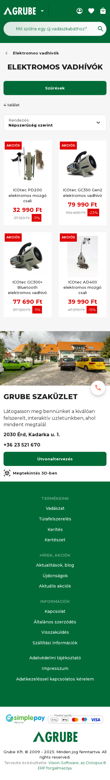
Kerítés (55, 529)
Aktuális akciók (55, 586)
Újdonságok (55, 575)
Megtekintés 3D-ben (30, 473)
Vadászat (55, 508)
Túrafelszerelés (55, 519)
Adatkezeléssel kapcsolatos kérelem (55, 679)
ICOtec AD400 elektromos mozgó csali (82, 287)
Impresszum (55, 668)
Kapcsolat (55, 611)
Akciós (13, 145)
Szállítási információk (55, 642)
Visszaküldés (55, 632)
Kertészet (55, 539)
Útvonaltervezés (55, 459)
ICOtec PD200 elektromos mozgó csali (28, 195)
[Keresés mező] (55, 29)
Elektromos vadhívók (36, 53)
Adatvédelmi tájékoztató (55, 657)
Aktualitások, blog (55, 565)
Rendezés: (19, 120)
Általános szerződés (55, 622)
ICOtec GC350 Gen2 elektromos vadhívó (82, 192)
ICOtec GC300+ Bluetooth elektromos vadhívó (27, 287)
